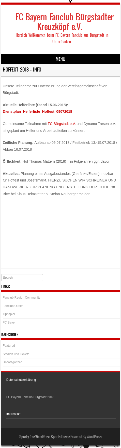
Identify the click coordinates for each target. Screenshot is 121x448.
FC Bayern (10, 322)
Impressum (13, 414)
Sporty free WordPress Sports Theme (44, 437)
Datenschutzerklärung (21, 380)
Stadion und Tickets (16, 354)
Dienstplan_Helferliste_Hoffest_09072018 (37, 111)
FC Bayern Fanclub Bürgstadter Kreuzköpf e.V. (65, 22)
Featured (9, 345)
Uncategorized (12, 362)
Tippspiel (9, 314)
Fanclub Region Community (21, 297)
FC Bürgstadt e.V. (62, 124)
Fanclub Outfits (13, 306)
